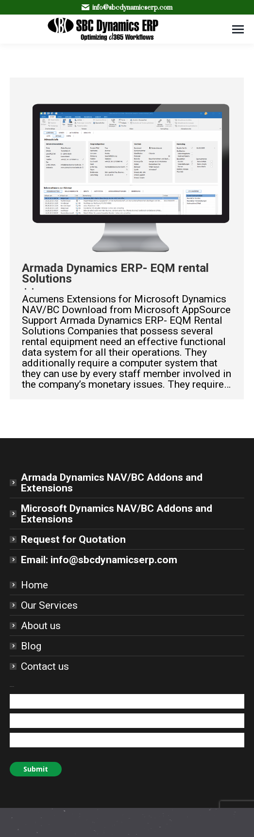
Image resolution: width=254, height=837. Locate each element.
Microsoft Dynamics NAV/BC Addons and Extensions (116, 513)
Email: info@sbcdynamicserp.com (99, 559)
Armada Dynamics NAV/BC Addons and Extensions (112, 482)
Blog (31, 646)
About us (41, 625)
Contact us (45, 666)
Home (34, 585)
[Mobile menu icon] (238, 29)
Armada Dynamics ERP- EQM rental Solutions (115, 273)
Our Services (49, 605)
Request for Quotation (73, 539)
